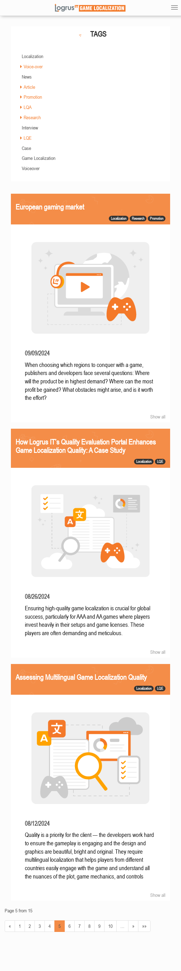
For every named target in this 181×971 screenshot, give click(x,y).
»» (144, 926)
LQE (28, 138)
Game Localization (38, 158)
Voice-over (33, 66)
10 (110, 926)
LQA (28, 107)
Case (26, 148)
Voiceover (30, 168)
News (27, 76)
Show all (157, 416)
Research (32, 117)
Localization (32, 56)
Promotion (33, 97)
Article (29, 87)
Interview (30, 127)
